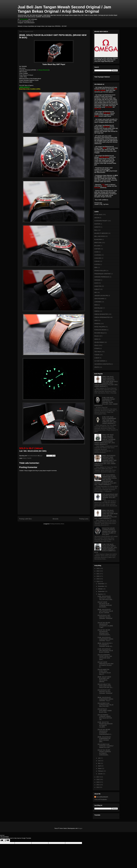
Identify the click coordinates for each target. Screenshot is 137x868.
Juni (99, 760)
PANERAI (97, 323)
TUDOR (29, 458)
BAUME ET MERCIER (101, 233)
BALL (96, 230)
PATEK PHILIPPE (99, 326)
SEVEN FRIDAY (99, 342)
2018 (98, 581)
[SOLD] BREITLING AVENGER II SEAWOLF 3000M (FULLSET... (106, 745)
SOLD (24, 458)
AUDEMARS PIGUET (100, 220)
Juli (99, 758)
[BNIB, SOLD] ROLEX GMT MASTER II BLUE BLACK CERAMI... (105, 611)
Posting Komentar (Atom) (57, 523)
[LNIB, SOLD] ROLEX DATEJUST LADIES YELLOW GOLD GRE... (105, 598)
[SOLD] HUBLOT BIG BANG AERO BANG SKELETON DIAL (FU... (105, 685)
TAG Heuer (97, 351)
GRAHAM (97, 280)
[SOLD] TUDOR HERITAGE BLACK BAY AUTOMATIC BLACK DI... (106, 664)
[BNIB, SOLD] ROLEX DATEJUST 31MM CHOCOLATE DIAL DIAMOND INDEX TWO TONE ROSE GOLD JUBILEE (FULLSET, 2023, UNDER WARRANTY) (105, 460)
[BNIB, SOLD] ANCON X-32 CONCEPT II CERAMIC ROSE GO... (105, 644)
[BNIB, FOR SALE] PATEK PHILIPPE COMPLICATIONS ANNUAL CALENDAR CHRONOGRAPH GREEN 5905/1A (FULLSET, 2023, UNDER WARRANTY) (104, 439)
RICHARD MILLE (99, 333)
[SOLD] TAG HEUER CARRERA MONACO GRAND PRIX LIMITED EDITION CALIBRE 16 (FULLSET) (109, 531)
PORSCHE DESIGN (100, 330)
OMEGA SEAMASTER (101, 314)
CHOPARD (97, 255)
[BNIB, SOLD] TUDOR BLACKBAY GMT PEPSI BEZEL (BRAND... (104, 679)
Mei (99, 763)
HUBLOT (97, 289)
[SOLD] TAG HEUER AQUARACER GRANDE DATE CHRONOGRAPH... (104, 632)
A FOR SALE (98, 214)
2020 (98, 576)
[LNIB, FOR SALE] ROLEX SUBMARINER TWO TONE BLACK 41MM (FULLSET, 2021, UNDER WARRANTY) (109, 420)
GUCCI (96, 283)
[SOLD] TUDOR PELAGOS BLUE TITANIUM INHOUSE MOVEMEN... (105, 604)
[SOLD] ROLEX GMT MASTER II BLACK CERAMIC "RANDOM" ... (105, 618)
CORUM (96, 261)
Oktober (100, 589)
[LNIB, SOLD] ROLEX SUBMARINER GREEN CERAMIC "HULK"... (105, 639)
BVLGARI (97, 245)
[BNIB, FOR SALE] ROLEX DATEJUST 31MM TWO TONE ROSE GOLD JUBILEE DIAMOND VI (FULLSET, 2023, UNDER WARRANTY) (106, 514)
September (101, 591)
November (101, 586)
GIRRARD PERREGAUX (101, 277)
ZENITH (96, 367)
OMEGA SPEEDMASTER (102, 317)
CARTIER (97, 249)
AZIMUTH (97, 227)
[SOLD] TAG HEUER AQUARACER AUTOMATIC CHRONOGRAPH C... (105, 732)
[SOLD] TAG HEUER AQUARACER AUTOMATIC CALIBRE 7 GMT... (105, 625)
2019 (98, 579)
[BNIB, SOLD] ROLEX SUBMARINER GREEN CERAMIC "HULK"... (105, 699)
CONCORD (97, 258)
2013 (98, 787)
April (99, 766)
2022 (98, 571)
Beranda (55, 519)
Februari (100, 771)
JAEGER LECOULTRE (101, 295)
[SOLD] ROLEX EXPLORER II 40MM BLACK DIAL (105, 710)
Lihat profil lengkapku (100, 799)
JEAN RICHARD (99, 298)
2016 (98, 779)
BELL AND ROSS (99, 236)
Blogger (80, 828)
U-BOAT (96, 358)
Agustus (100, 594)
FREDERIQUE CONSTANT (102, 273)
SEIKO (96, 339)
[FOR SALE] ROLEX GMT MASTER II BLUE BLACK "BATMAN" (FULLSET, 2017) (110, 497)
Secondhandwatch (102, 797)
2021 (98, 573)
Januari (100, 773)
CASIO (96, 252)
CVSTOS (97, 264)
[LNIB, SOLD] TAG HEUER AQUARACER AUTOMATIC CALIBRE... (105, 724)
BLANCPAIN (98, 239)
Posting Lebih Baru (25, 519)
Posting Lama (83, 519)
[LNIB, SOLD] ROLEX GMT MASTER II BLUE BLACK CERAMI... (105, 650)
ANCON (96, 217)
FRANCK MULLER (100, 270)
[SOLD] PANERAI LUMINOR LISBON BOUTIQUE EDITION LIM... (105, 717)
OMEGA (96, 311)
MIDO (96, 305)
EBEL (96, 267)
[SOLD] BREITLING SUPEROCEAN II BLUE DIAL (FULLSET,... (105, 704)
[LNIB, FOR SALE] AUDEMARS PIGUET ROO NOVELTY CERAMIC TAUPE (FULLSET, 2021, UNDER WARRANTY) (106, 401)
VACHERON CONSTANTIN (102, 364)
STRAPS (97, 348)
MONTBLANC (98, 308)
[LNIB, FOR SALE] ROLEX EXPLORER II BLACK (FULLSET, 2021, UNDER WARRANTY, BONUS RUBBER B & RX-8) (105, 548)
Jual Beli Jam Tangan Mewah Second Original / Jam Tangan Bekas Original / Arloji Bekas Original (64, 9)
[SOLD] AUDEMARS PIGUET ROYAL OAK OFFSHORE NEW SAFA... (105, 657)
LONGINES (97, 302)
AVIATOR (97, 224)
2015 (98, 782)
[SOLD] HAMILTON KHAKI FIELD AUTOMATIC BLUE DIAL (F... (104, 672)
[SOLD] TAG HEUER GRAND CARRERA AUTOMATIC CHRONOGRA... (104, 752)
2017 (98, 777)
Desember (101, 583)
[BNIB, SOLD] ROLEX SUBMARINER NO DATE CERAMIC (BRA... (104, 739)
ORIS (96, 320)
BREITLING (97, 242)
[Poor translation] (7, 840)
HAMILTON (97, 286)
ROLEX (96, 336)
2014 (98, 784)
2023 (98, 568)
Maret (100, 768)
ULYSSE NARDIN (99, 361)
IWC (95, 292)
